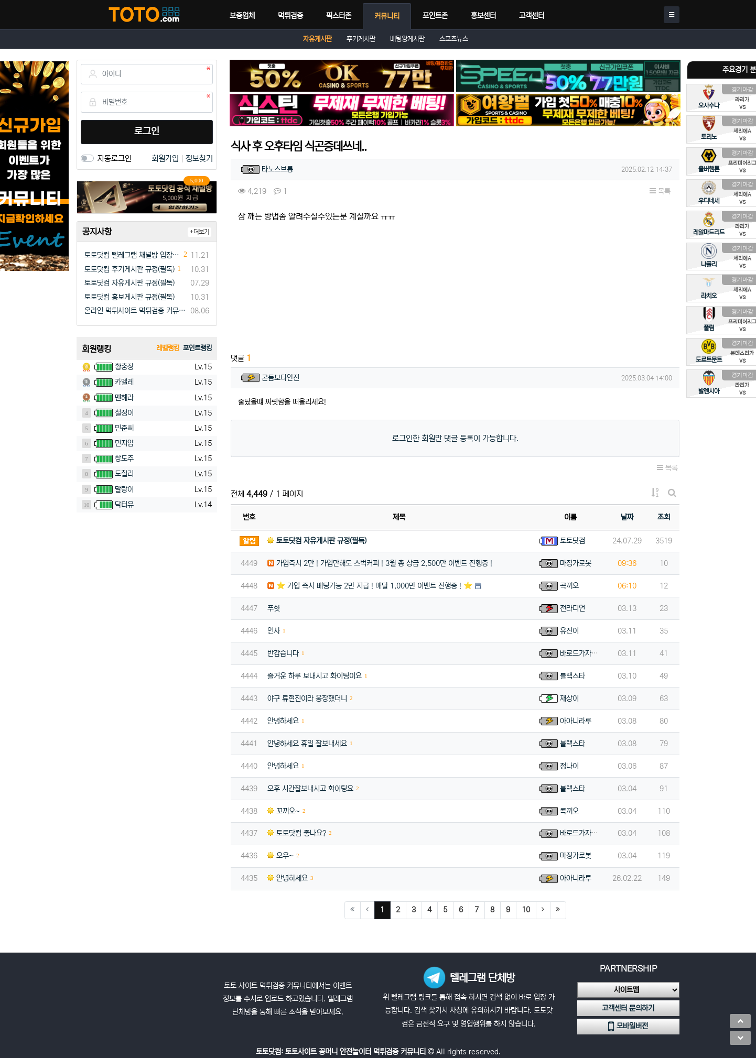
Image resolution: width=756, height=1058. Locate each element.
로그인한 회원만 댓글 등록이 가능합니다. (455, 438)
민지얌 (124, 443)
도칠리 (124, 474)
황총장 (124, 367)
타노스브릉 (277, 169)
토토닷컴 (572, 541)
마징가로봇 (575, 563)
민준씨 (124, 428)
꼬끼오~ (283, 811)
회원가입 (166, 158)
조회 (663, 517)
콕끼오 (569, 586)
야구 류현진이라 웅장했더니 (307, 698)
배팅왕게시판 (407, 39)
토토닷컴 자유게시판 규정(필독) (129, 283)
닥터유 (124, 504)
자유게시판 (317, 39)
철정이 (124, 413)
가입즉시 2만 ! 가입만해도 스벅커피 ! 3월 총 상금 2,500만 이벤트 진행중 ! (379, 563)
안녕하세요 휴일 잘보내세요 (307, 743)
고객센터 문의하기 (628, 1008)
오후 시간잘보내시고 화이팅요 (310, 788)
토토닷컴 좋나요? (296, 833)
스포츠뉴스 (453, 39)
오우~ (280, 856)
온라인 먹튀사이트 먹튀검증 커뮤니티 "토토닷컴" (135, 311)
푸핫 (273, 608)
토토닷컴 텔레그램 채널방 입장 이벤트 (132, 255)
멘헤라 (124, 398)
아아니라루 (575, 721)
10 (526, 910)
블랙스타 (572, 676)
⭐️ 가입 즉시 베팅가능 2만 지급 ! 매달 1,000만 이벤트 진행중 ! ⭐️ (369, 586)
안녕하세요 (283, 721)
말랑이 (124, 489)
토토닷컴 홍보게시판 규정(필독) (129, 297)
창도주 (124, 458)
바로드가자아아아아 (588, 653)
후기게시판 (361, 39)
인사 (273, 631)
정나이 (569, 766)
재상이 (569, 698)
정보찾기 (199, 158)
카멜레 (124, 382)
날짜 (627, 517)
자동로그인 (115, 158)
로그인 (146, 131)
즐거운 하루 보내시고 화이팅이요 (314, 676)
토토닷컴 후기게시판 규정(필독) (129, 269)
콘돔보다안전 (280, 378)
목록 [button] (660, 191)
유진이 (569, 631)
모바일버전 (628, 1026)
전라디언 (572, 608)
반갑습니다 (283, 653)
